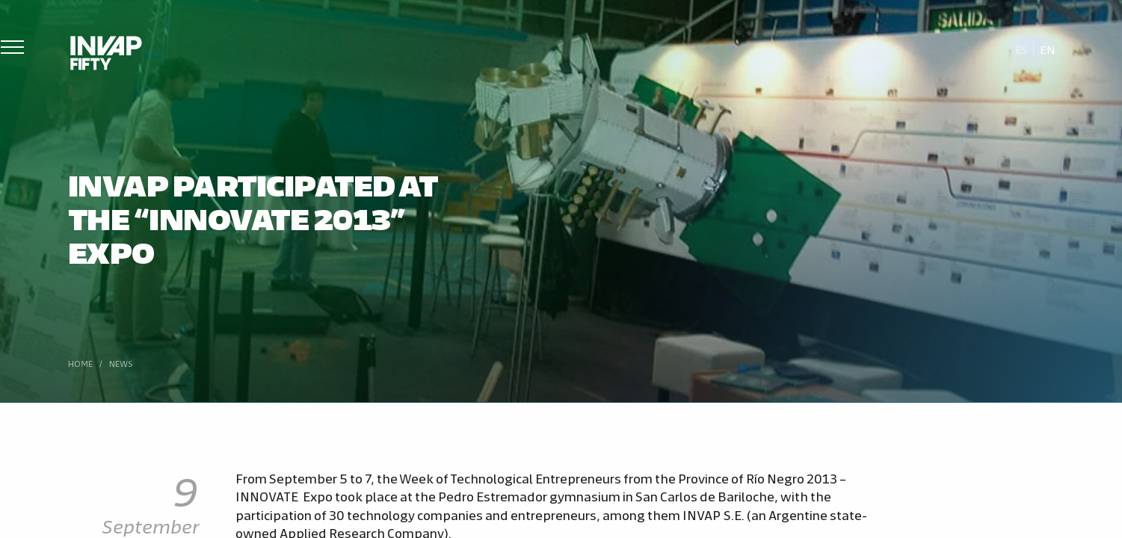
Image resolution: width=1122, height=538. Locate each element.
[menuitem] (1022, 49)
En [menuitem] (1047, 49)
